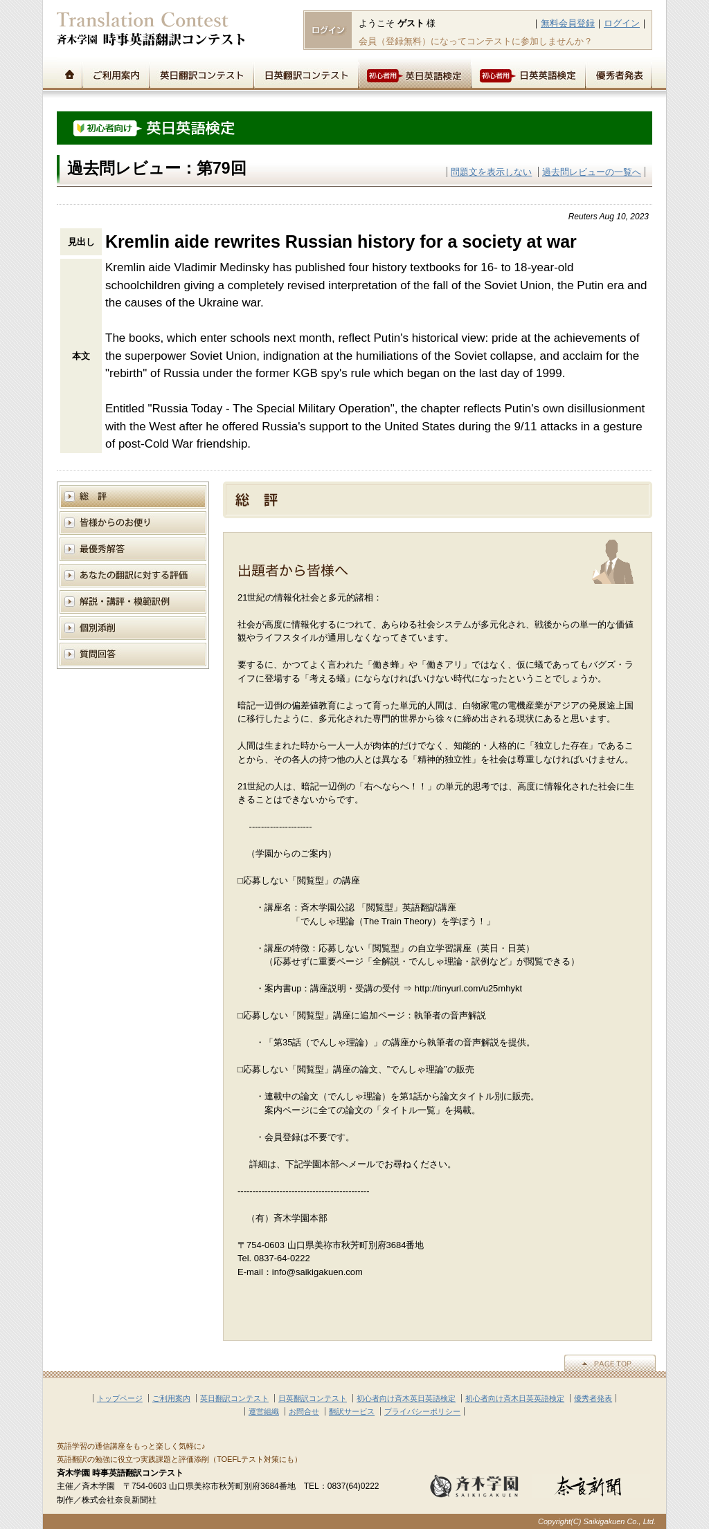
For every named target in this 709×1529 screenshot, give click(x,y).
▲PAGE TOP (610, 1363)
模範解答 (133, 549)
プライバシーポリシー (422, 1411)
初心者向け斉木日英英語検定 (514, 1398)
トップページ (69, 73)
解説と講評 (133, 601)
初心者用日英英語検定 (528, 73)
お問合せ (304, 1411)
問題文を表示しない (491, 172)
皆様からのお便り (133, 523)
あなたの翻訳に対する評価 (133, 575)
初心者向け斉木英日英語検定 (406, 1398)
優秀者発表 (618, 73)
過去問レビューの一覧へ (591, 172)
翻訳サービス (352, 1411)
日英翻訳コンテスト (305, 73)
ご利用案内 (115, 73)
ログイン (622, 23)
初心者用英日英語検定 (414, 73)
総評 (133, 496)
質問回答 (133, 654)
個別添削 (133, 628)
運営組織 (264, 1411)
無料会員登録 (568, 23)
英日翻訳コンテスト (201, 73)
